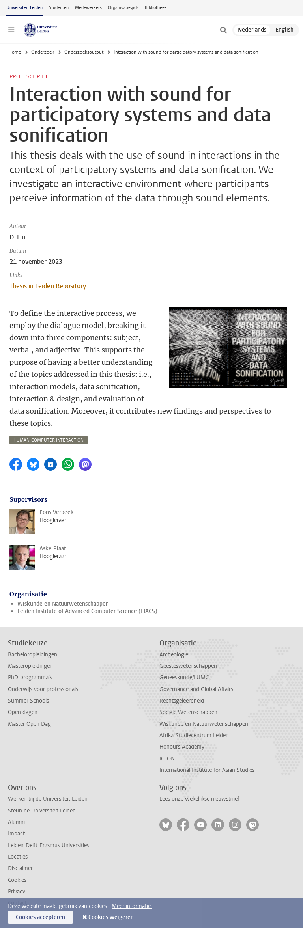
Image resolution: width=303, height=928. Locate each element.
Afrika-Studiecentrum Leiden (194, 735)
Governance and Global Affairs (196, 689)
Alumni (16, 822)
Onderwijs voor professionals (43, 689)
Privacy (16, 891)
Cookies (17, 880)
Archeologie (173, 654)
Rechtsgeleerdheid (181, 700)
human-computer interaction (48, 440)
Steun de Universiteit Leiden (42, 810)
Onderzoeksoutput (83, 52)
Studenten (59, 8)
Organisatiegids (123, 8)
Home (14, 52)
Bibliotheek (156, 8)
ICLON (167, 758)
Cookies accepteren (40, 917)
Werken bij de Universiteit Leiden (48, 799)
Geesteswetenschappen (188, 666)
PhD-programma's (30, 677)
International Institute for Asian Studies (206, 770)
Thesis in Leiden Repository (47, 286)
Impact (16, 833)
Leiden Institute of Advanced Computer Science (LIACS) (87, 611)
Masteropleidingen (30, 666)
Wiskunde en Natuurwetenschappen (63, 603)
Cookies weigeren (111, 917)
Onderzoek (42, 52)
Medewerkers (88, 8)
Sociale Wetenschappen (188, 712)
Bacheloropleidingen (32, 654)
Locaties (18, 857)
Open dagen (22, 712)
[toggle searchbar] (223, 30)
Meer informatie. (132, 906)
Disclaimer (20, 868)
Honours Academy (181, 747)
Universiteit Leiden (24, 8)
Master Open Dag (29, 724)
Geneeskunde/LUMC (184, 677)
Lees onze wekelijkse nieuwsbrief (199, 799)
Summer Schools (28, 700)
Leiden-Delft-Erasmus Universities (48, 845)
